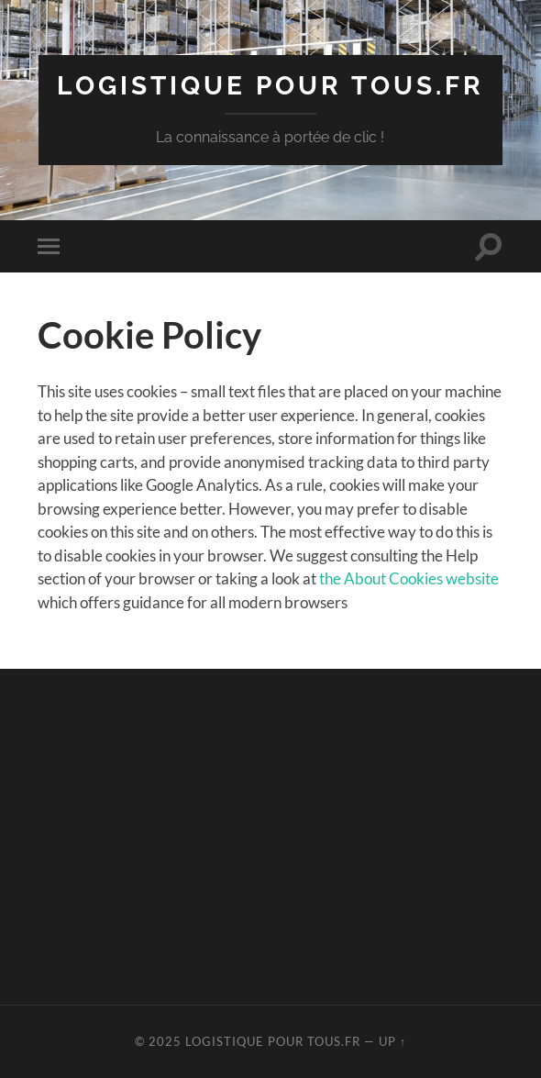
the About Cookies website (409, 578)
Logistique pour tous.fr (270, 86)
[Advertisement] (289, 834)
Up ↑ (392, 1041)
